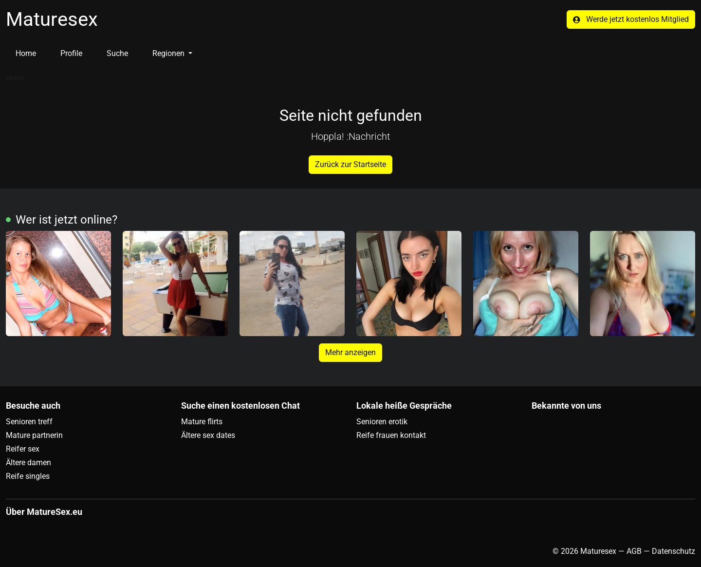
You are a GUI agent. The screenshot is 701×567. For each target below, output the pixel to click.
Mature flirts (201, 421)
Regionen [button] (169, 53)
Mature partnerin (34, 435)
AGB (634, 551)
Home (26, 53)
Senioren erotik (381, 421)
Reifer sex (22, 449)
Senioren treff (29, 421)
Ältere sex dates (208, 435)
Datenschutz (673, 551)
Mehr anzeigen (350, 352)
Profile (71, 53)
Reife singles (28, 476)
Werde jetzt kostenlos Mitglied (631, 19)
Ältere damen (28, 462)
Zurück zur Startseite (350, 164)
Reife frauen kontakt (391, 435)
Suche (117, 53)
